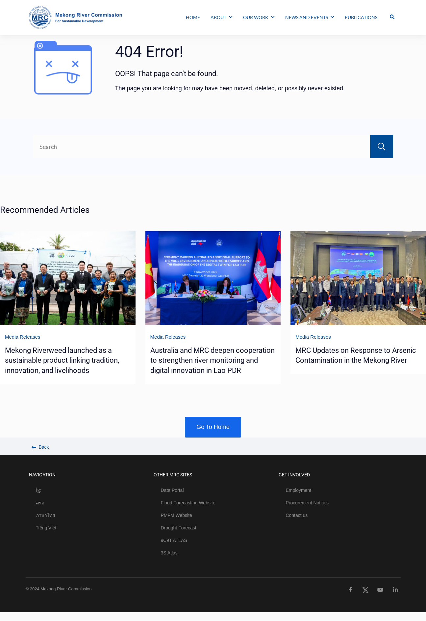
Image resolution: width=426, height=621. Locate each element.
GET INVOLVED (294, 474)
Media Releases (22, 337)
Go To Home (213, 427)
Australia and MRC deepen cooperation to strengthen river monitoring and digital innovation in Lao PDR (212, 360)
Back (40, 447)
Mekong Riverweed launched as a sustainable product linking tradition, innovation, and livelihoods (62, 360)
